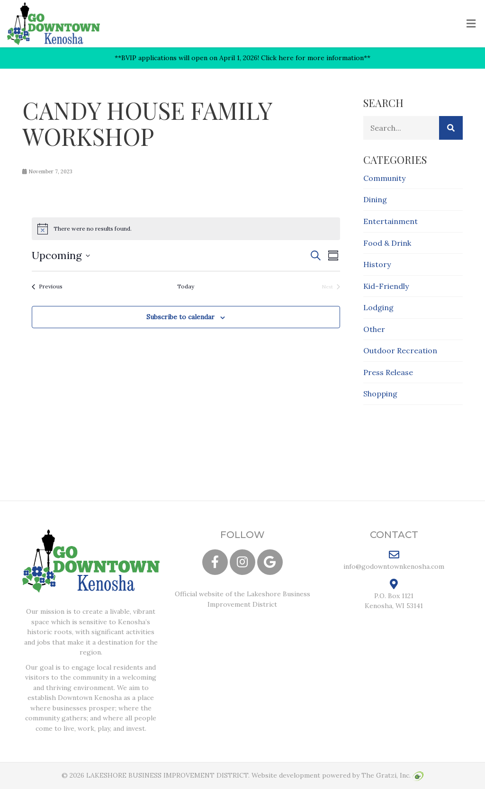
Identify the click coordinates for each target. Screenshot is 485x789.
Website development (285, 775)
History (377, 264)
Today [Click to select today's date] (185, 286)
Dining (375, 199)
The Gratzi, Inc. (392, 775)
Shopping (380, 393)
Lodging (378, 307)
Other (374, 329)
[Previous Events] (47, 287)
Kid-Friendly (386, 286)
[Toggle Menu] (471, 24)
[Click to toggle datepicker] (61, 255)
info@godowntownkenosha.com (393, 559)
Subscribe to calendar (180, 317)
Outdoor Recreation (400, 350)
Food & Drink (387, 243)
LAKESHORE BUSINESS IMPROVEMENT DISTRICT (167, 775)
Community (384, 178)
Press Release (388, 372)
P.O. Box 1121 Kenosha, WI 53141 (394, 594)
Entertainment (390, 221)
